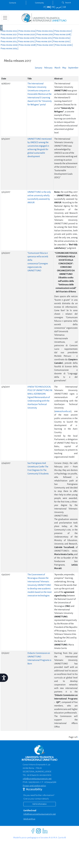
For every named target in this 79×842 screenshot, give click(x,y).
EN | (49, 7)
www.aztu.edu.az (63, 411)
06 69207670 (45, 775)
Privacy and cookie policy (34, 785)
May (64, 68)
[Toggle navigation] (5, 18)
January (38, 68)
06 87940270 (33, 775)
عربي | (59, 7)
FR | (54, 7)
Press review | (10, 31)
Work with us (29, 819)
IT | (45, 7)
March (57, 68)
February (48, 68)
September (73, 68)
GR (64, 7)
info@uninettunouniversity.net (37, 778)
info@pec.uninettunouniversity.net (39, 814)
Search (66, 3)
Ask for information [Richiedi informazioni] (39, 804)
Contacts (12, 3)
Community (39, 3)
